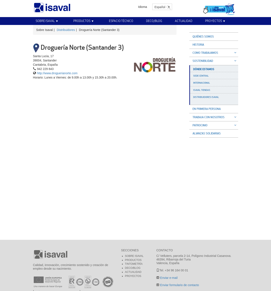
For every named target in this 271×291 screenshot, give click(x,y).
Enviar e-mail (168, 277)
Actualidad (183, 21)
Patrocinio (215, 125)
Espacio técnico (121, 21)
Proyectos (213, 21)
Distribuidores (66, 30)
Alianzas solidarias (207, 133)
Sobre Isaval (45, 21)
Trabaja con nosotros (215, 117)
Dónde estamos (203, 69)
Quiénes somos (203, 36)
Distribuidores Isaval (206, 97)
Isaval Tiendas (201, 90)
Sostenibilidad (215, 61)
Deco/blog (133, 267)
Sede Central (201, 75)
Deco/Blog (154, 21)
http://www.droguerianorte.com (57, 73)
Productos (81, 21)
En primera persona (207, 109)
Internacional (201, 82)
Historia (198, 45)
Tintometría (134, 263)
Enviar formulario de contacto (179, 285)
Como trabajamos (215, 53)
